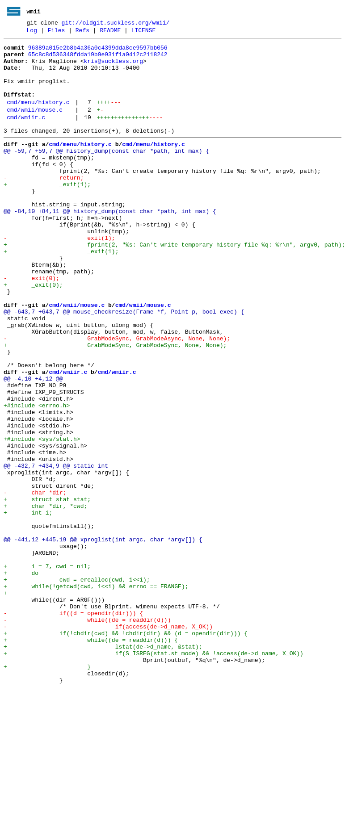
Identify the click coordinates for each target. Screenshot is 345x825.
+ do (21, 678)
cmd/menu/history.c (38, 117)
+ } (47, 791)
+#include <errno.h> (37, 477)
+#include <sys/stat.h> (42, 518)
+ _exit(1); (47, 212)
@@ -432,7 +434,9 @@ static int (56, 550)
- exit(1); (59, 276)
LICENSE (143, 33)
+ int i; (28, 606)
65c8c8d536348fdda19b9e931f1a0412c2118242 (98, 59)
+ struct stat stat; (47, 590)
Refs (82, 33)
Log (32, 33)
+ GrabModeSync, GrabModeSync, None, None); (115, 405)
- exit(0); (31, 325)
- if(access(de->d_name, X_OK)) (108, 743)
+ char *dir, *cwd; (45, 598)
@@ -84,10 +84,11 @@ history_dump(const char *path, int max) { (110, 244)
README (110, 33)
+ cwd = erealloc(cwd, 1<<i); (77, 687)
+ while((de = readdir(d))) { (91, 759)
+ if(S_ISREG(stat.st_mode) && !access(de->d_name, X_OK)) (153, 775)
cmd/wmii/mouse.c (35, 125)
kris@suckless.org (113, 67)
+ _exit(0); (33, 333)
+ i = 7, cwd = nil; (47, 670)
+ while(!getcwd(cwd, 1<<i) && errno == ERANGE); (96, 695)
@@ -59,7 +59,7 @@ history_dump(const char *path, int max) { (106, 172)
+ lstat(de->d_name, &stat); (103, 767)
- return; (44, 204)
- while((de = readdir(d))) (87, 735)
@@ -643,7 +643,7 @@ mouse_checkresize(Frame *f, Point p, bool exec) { (124, 365)
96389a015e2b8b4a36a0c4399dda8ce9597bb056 (98, 51)
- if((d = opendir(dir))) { (73, 727)
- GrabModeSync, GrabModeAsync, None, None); (117, 397)
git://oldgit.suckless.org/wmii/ (116, 24)
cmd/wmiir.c (26, 134)
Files (56, 33)
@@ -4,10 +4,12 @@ (33, 445)
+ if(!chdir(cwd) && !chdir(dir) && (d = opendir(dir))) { (126, 751)
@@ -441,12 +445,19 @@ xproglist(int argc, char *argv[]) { (103, 638)
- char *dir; (35, 582)
